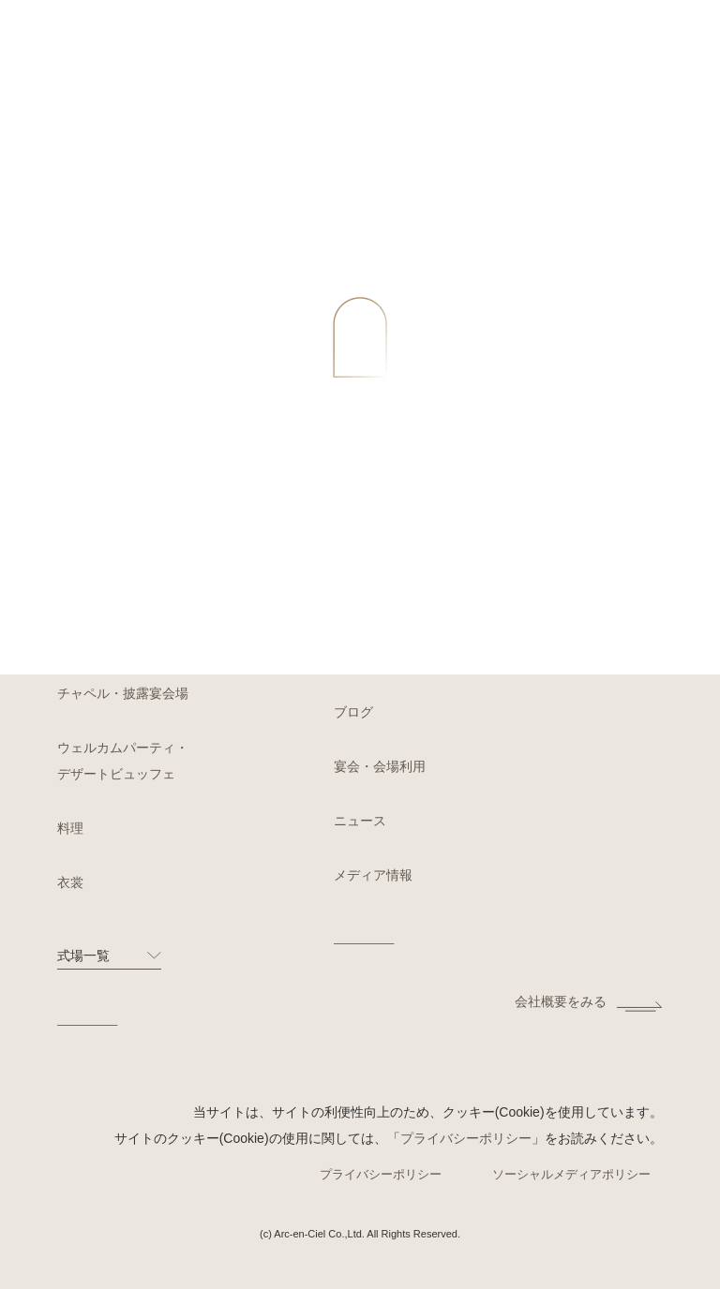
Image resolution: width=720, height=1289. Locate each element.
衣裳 (70, 882)
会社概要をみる (561, 1001)
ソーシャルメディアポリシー (571, 1174)
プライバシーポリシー (466, 1138)
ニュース (360, 820)
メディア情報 (373, 874)
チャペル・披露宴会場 (122, 693)
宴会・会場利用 (380, 766)
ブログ (353, 711)
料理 (70, 828)
